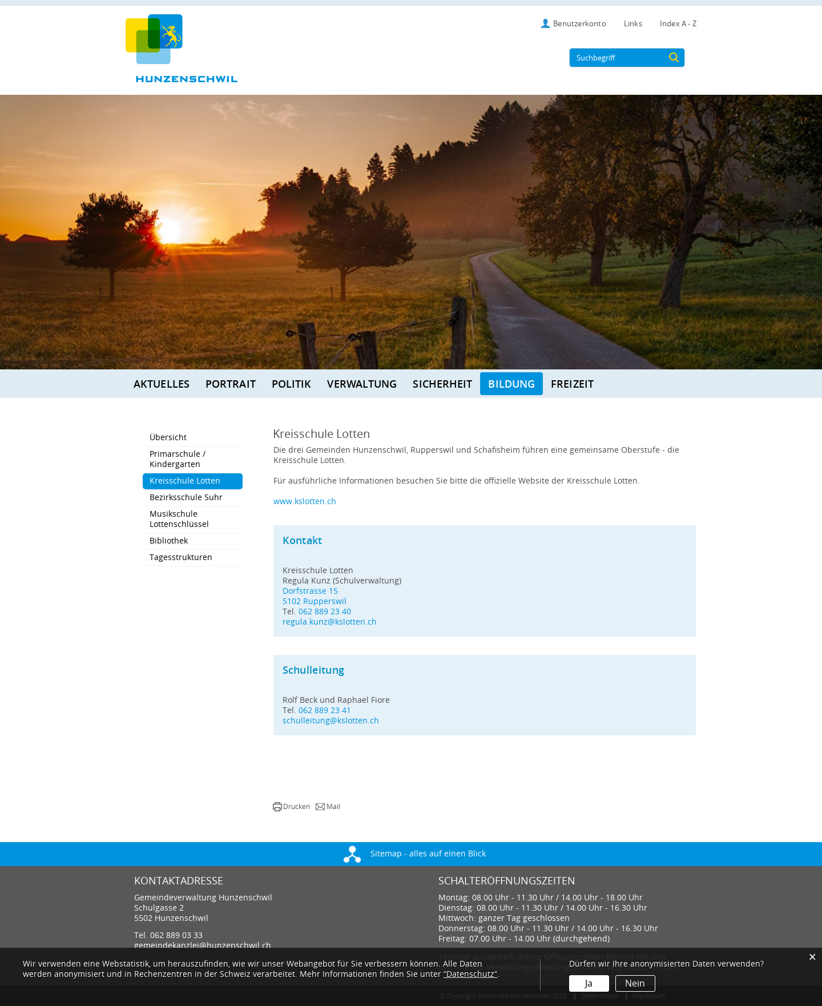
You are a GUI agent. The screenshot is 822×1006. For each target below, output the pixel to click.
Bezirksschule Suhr (186, 497)
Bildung (511, 384)
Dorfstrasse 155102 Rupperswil (314, 596)
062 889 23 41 (325, 710)
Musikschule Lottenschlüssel (179, 519)
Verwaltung (362, 384)
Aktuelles (162, 384)
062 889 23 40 (325, 612)
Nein (635, 983)
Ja (589, 983)
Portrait (231, 384)
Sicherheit (442, 384)
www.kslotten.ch (304, 501)
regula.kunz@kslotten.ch (330, 622)
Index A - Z (678, 23)
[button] (291, 806)
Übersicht (168, 437)
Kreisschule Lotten (196, 481)
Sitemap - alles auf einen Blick (415, 854)
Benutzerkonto (579, 23)
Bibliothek (169, 541)
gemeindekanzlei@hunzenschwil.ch (202, 946)
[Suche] (674, 57)
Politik (292, 384)
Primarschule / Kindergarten (178, 459)
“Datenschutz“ (470, 974)
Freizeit (572, 384)
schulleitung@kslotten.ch (331, 721)
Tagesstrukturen (181, 557)
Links (633, 23)
